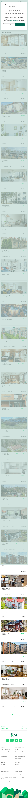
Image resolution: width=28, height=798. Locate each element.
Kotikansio (17, 753)
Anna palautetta (5, 728)
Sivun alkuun (24, 728)
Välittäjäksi (17, 766)
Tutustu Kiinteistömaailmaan (6, 749)
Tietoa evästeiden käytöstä (20, 756)
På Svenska (3, 726)
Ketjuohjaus (3, 747)
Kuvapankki (3, 769)
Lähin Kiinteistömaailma (19, 747)
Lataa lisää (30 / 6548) (13, 715)
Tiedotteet (3, 764)
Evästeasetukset (18, 758)
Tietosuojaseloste (4, 756)
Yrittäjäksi (17, 764)
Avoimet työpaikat (18, 771)
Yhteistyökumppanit (19, 751)
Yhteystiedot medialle (5, 771)
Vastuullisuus (3, 753)
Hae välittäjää (17, 749)
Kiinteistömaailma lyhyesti (6, 766)
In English (24, 726)
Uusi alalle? (17, 769)
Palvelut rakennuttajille (5, 751)
